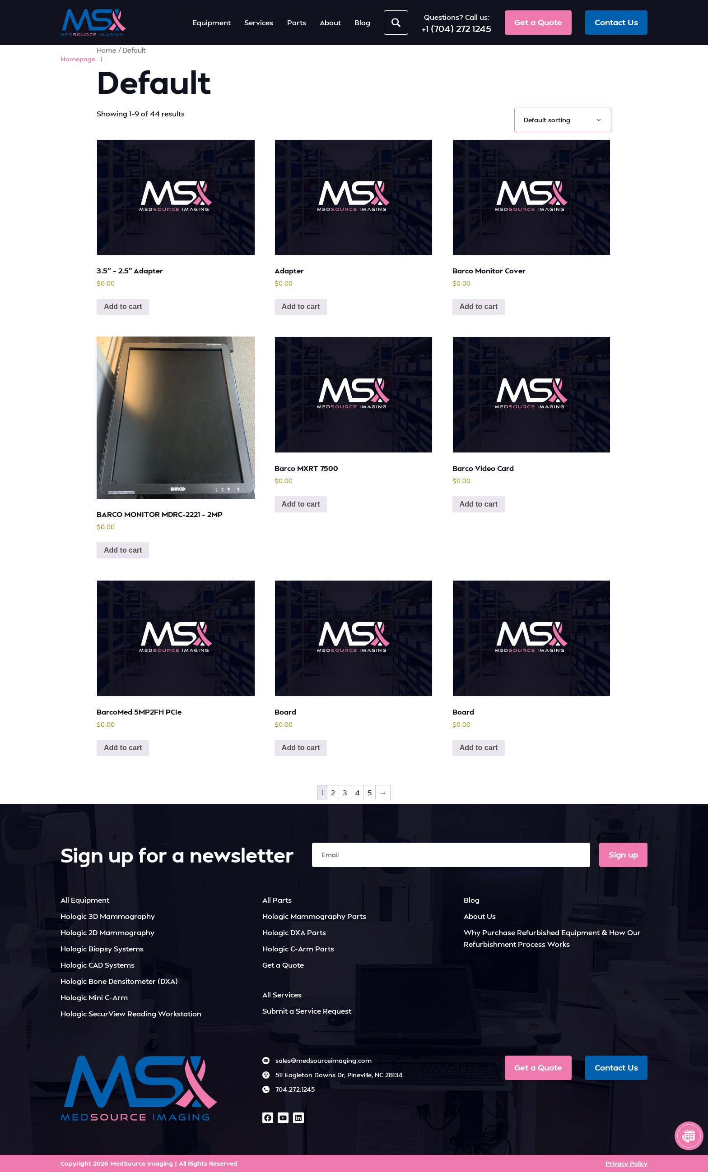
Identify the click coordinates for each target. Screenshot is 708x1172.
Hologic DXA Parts (294, 932)
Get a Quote (283, 964)
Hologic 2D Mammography (107, 932)
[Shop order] (562, 120)
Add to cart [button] (123, 306)
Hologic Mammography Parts (314, 916)
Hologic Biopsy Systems (102, 948)
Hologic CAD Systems (98, 964)
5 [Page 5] (370, 792)
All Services (282, 994)
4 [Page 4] (357, 792)
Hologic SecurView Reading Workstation (131, 1013)
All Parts (277, 899)
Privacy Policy (626, 1163)
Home (106, 50)
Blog (472, 899)
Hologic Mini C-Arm (94, 997)
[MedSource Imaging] (93, 22)
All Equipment (85, 899)
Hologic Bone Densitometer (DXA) (119, 981)
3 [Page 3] (345, 792)
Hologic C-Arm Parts (298, 948)
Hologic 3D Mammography (108, 916)
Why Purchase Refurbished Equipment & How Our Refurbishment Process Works (552, 938)
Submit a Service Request (306, 1010)
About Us (480, 916)
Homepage (78, 59)
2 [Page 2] (333, 792)
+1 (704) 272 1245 (456, 28)
